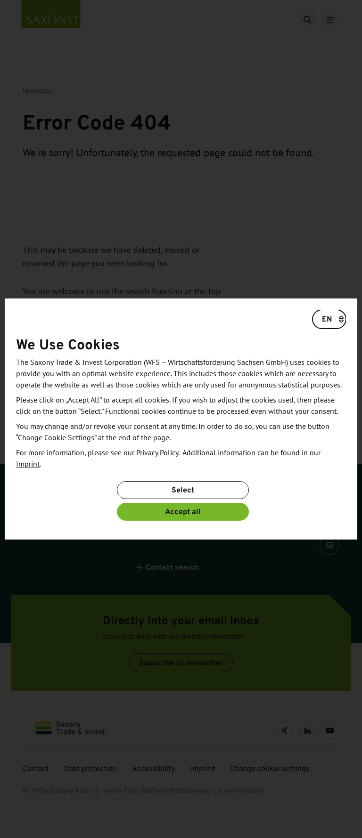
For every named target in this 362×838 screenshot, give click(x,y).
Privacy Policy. (158, 453)
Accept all (183, 511)
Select (183, 489)
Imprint (28, 464)
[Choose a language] (329, 319)
